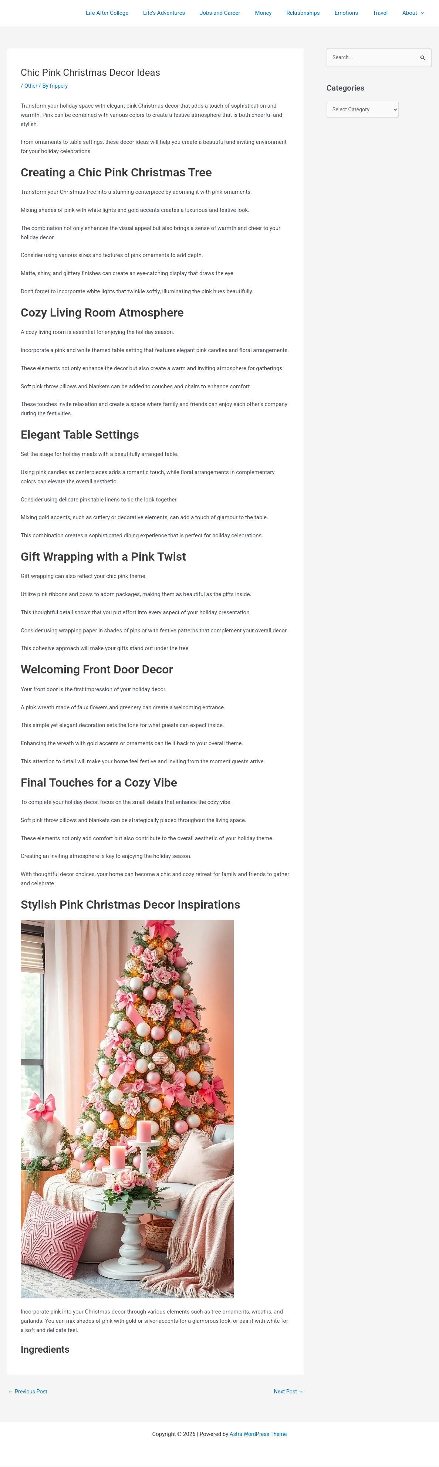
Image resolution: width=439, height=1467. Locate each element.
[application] (422, 13)
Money (280, 13)
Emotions (355, 13)
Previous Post (28, 1392)
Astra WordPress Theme (258, 1434)
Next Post (288, 1392)
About (415, 13)
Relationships (315, 13)
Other (31, 85)
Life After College (135, 13)
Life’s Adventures (188, 13)
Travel (385, 13)
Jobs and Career (240, 13)
